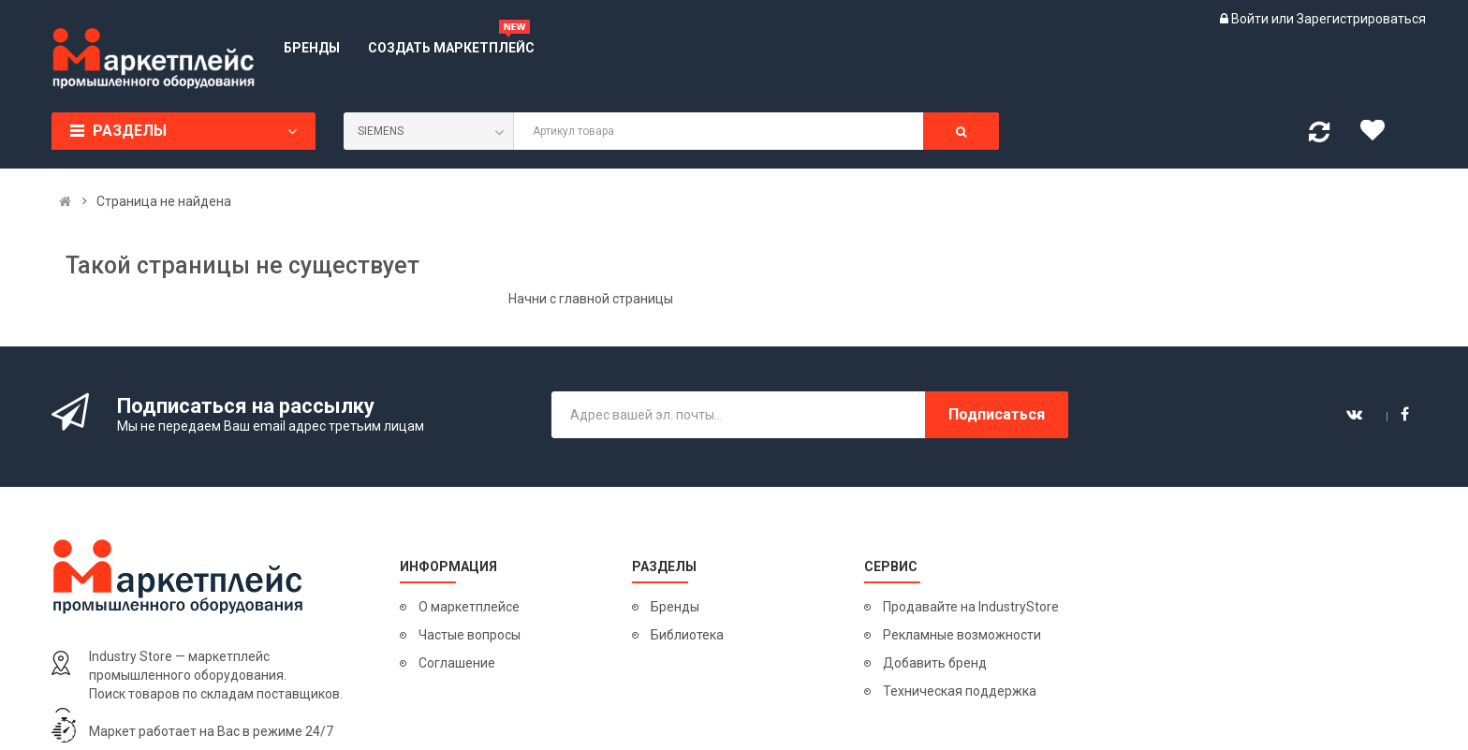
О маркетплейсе (469, 606)
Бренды (675, 606)
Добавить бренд (935, 662)
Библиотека (687, 634)
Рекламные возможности (962, 634)
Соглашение (456, 662)
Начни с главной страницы (590, 298)
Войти (1251, 18)
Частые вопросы (469, 634)
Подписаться (996, 414)
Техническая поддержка (959, 691)
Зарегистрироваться (1361, 18)
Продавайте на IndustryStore (971, 606)
